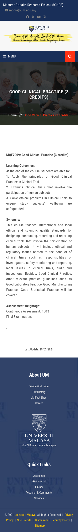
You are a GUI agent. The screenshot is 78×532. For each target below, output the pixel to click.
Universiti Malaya (25, 515)
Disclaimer (41, 520)
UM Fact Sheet (39, 397)
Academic (39, 475)
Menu (9, 56)
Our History (38, 392)
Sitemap (40, 525)
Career (39, 403)
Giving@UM (39, 481)
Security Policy (61, 520)
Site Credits (24, 520)
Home (12, 115)
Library (39, 487)
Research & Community (39, 492)
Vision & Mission (38, 386)
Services (39, 498)
